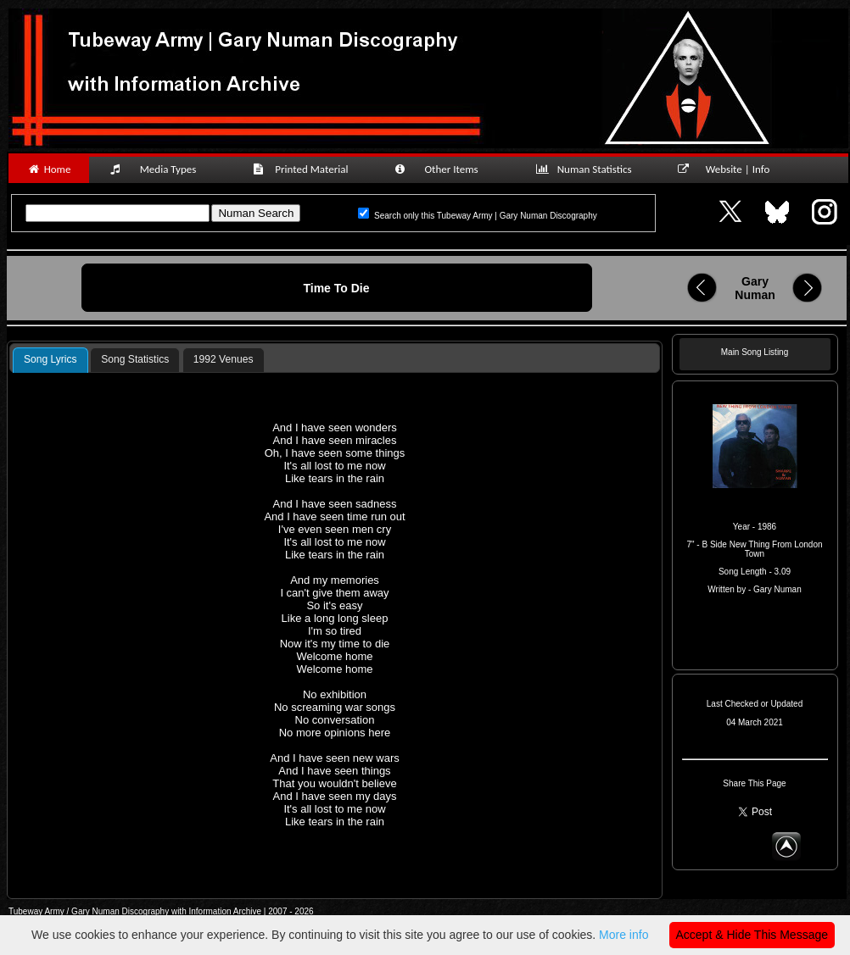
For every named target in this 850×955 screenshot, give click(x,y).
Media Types (160, 169)
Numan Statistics (587, 169)
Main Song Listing (755, 352)
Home (48, 169)
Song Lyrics (50, 359)
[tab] (50, 360)
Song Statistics (135, 359)
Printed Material (303, 169)
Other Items (445, 169)
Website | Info (729, 169)
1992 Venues (223, 359)
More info (623, 934)
